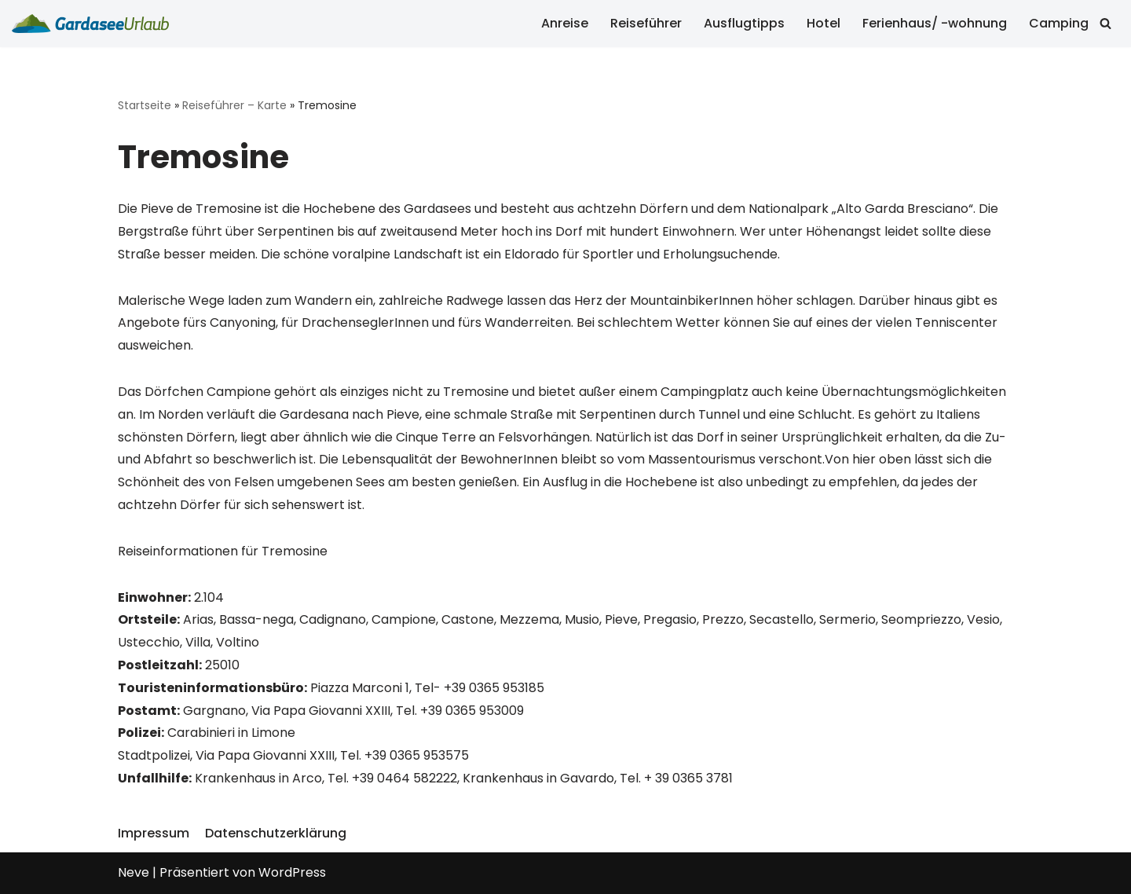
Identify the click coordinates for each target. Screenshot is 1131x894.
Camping (1059, 23)
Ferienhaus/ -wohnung (934, 23)
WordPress (292, 872)
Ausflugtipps (744, 23)
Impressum (153, 833)
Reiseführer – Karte (234, 105)
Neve (133, 872)
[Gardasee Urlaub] (90, 23)
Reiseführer (646, 23)
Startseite (144, 105)
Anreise (564, 23)
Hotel (823, 23)
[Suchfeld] (1105, 23)
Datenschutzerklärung (275, 833)
